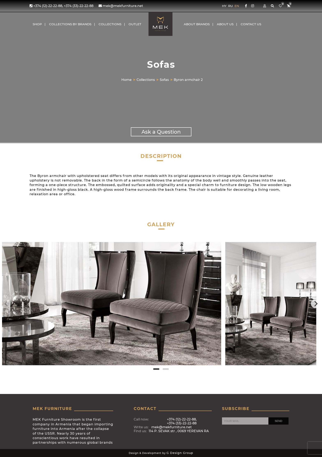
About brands (197, 24)
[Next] (315, 303)
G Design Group (180, 453)
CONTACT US (251, 24)
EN (237, 6)
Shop (37, 24)
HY (224, 6)
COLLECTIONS (110, 24)
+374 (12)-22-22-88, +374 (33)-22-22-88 (61, 6)
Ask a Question (161, 132)
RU (231, 6)
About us (225, 24)
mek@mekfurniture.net (121, 6)
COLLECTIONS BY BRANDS (70, 24)
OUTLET (135, 24)
